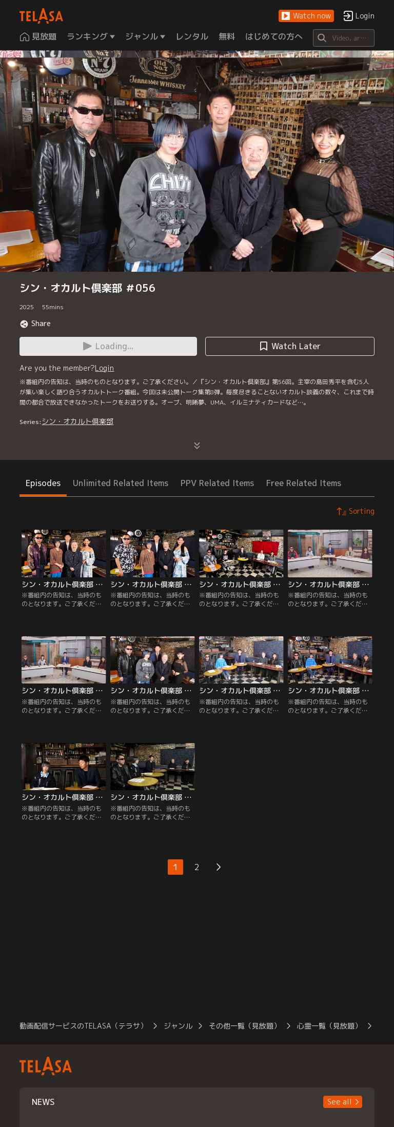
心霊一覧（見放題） (329, 1026)
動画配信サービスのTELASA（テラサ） (83, 1026)
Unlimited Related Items (120, 483)
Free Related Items (303, 483)
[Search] (343, 38)
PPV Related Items (217, 483)
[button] (306, 16)
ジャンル (178, 1026)
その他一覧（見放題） (245, 1026)
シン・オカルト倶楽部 (77, 421)
